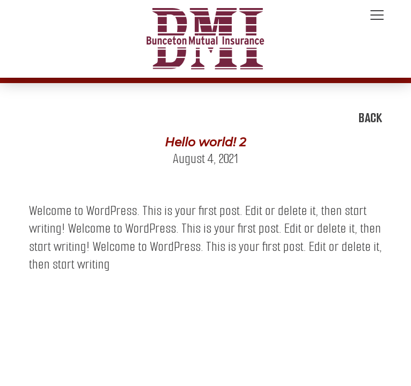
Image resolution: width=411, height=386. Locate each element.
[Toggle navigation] (377, 15)
